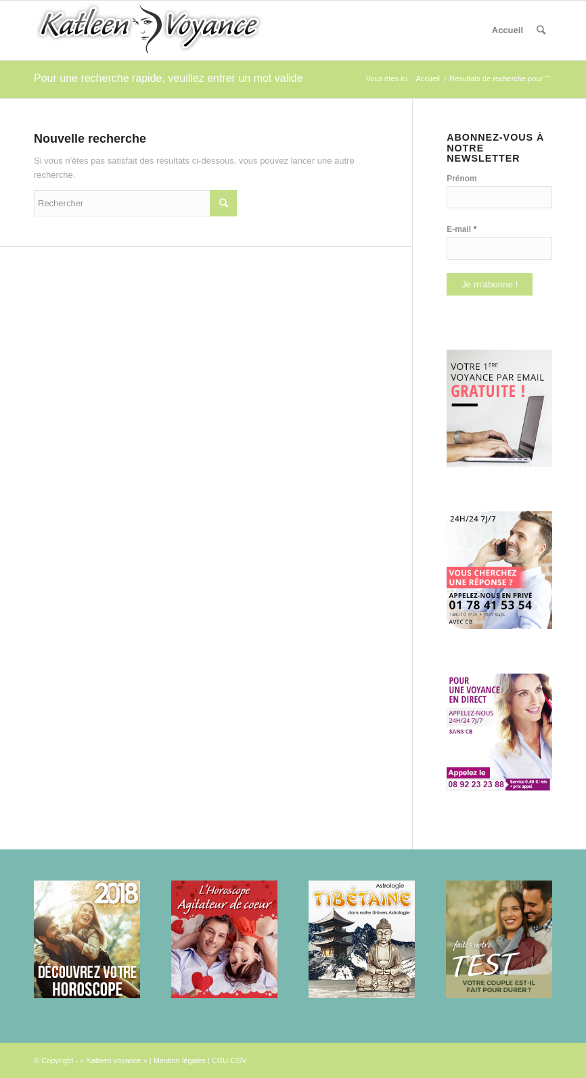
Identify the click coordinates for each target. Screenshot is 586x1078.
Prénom (462, 178)
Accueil (507, 30)
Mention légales (180, 1060)
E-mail (461, 229)
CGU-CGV (229, 1060)
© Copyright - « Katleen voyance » (91, 1060)
